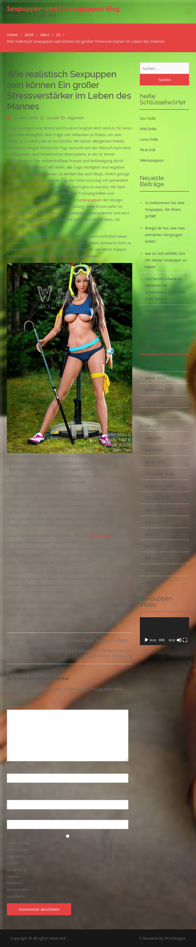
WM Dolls (148, 128)
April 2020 (154, 569)
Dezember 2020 (159, 473)
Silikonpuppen (152, 160)
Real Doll (147, 149)
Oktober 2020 (157, 497)
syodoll (52, 117)
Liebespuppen (89, 199)
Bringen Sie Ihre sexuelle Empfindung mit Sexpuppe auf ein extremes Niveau (71, 653)
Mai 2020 (153, 557)
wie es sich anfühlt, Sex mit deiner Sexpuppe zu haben (166, 260)
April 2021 (154, 437)
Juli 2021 (152, 413)
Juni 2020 (153, 545)
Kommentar (19, 706)
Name (13, 770)
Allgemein (75, 117)
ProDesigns (175, 938)
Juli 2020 (152, 533)
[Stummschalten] (179, 640)
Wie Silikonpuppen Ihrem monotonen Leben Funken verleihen (67, 643)
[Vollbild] (185, 640)
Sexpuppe (102, 535)
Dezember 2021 (159, 389)
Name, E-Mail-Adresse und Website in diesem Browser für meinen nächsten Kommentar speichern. (19, 869)
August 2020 (156, 521)
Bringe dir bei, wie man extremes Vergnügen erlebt (165, 234)
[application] (164, 631)
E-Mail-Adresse (16, 793)
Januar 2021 (155, 461)
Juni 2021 (153, 425)
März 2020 (154, 582)
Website (14, 816)
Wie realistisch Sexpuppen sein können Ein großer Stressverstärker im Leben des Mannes (69, 90)
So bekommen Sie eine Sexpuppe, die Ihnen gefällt (165, 209)
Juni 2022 (153, 365)
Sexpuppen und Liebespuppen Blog (63, 8)
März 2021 (154, 449)
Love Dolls (149, 139)
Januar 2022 (155, 377)
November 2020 (159, 485)
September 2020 (160, 509)
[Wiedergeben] (146, 640)
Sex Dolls (148, 118)
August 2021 (156, 401)
